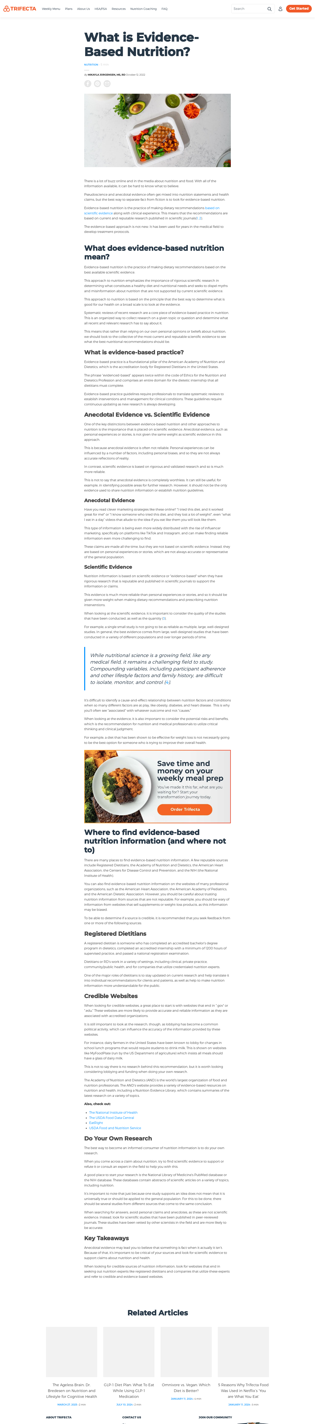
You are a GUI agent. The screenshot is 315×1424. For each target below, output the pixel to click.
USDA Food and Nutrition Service (115, 1128)
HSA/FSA (101, 8)
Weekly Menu (51, 8)
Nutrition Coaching (143, 8)
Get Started (299, 8)
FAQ (165, 8)
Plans (68, 8)
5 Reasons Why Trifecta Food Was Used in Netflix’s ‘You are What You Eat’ (243, 1390)
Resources (119, 8)
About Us (83, 8)
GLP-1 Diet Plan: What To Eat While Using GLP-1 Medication (129, 1390)
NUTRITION (91, 64)
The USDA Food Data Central (111, 1118)
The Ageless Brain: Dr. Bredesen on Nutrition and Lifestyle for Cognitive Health (71, 1390)
